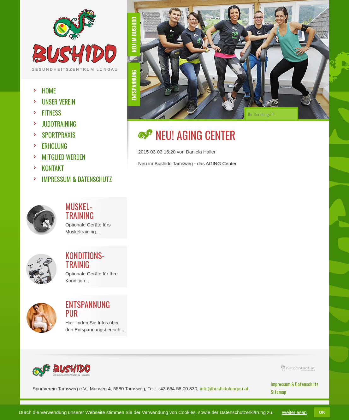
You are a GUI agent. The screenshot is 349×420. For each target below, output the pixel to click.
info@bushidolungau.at (224, 388)
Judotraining (59, 124)
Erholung (54, 146)
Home (49, 90)
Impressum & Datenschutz (77, 179)
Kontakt (53, 168)
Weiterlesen (294, 412)
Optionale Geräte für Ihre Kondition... (74, 264)
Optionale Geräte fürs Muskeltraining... (74, 215)
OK (322, 412)
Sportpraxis (58, 135)
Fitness (51, 112)
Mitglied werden (63, 157)
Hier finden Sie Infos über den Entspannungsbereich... (74, 313)
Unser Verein (58, 101)
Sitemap (278, 391)
